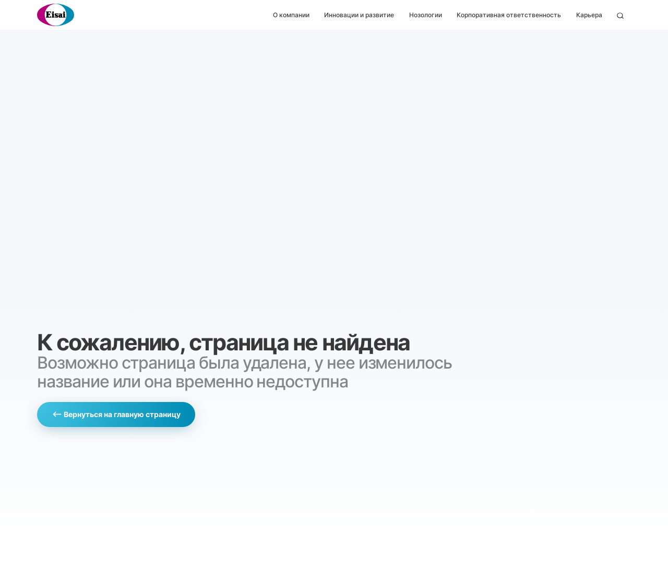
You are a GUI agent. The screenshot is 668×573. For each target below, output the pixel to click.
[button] (291, 15)
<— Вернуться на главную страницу (116, 414)
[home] (55, 15)
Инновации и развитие (359, 15)
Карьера (589, 15)
